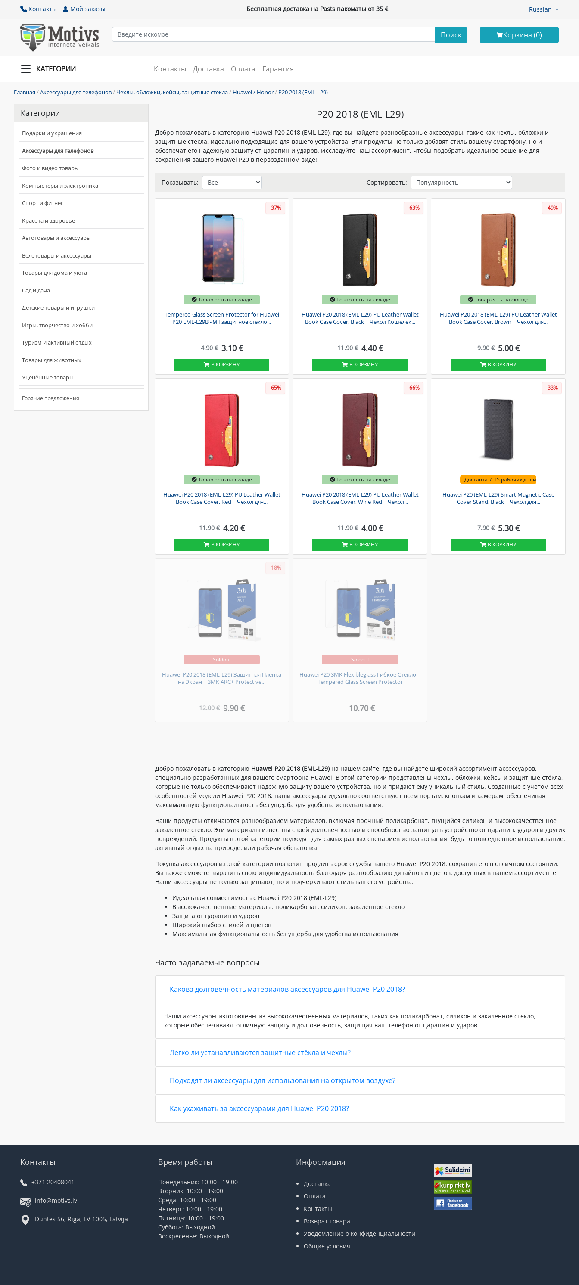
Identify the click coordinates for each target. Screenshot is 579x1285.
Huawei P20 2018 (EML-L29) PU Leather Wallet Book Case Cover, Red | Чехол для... (221, 498)
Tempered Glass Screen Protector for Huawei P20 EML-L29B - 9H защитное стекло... (222, 318)
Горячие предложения (50, 398)
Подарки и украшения (52, 133)
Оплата (243, 69)
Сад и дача (36, 290)
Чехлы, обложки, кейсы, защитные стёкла (172, 92)
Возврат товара (327, 1221)
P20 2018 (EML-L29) (303, 92)
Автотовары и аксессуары (56, 238)
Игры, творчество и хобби (57, 325)
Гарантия (278, 69)
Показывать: (180, 182)
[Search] (451, 35)
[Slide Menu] (50, 69)
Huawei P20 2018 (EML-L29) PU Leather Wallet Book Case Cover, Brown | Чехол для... (498, 318)
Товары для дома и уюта (54, 272)
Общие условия (327, 1246)
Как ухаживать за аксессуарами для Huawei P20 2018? (259, 1108)
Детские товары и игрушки (58, 307)
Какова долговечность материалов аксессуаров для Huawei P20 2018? (287, 989)
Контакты (38, 9)
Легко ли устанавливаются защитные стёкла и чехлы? (260, 1052)
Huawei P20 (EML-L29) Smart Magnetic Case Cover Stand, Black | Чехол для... (498, 498)
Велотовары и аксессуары (56, 255)
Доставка (208, 69)
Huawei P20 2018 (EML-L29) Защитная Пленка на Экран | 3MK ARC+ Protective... (221, 678)
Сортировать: (387, 182)
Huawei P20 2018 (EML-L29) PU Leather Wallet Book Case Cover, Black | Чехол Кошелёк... (360, 318)
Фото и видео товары (50, 168)
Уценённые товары (48, 377)
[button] (544, 9)
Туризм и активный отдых (57, 342)
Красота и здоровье (48, 220)
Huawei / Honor (253, 92)
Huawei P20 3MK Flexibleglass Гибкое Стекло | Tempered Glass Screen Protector (359, 678)
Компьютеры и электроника (60, 185)
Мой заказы (84, 9)
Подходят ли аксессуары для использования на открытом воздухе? (282, 1080)
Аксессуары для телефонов (76, 92)
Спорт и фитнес (42, 203)
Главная (24, 92)
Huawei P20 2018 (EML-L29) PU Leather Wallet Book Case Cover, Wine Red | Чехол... (360, 498)
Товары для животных (51, 360)
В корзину (222, 364)
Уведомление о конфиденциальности (359, 1233)
